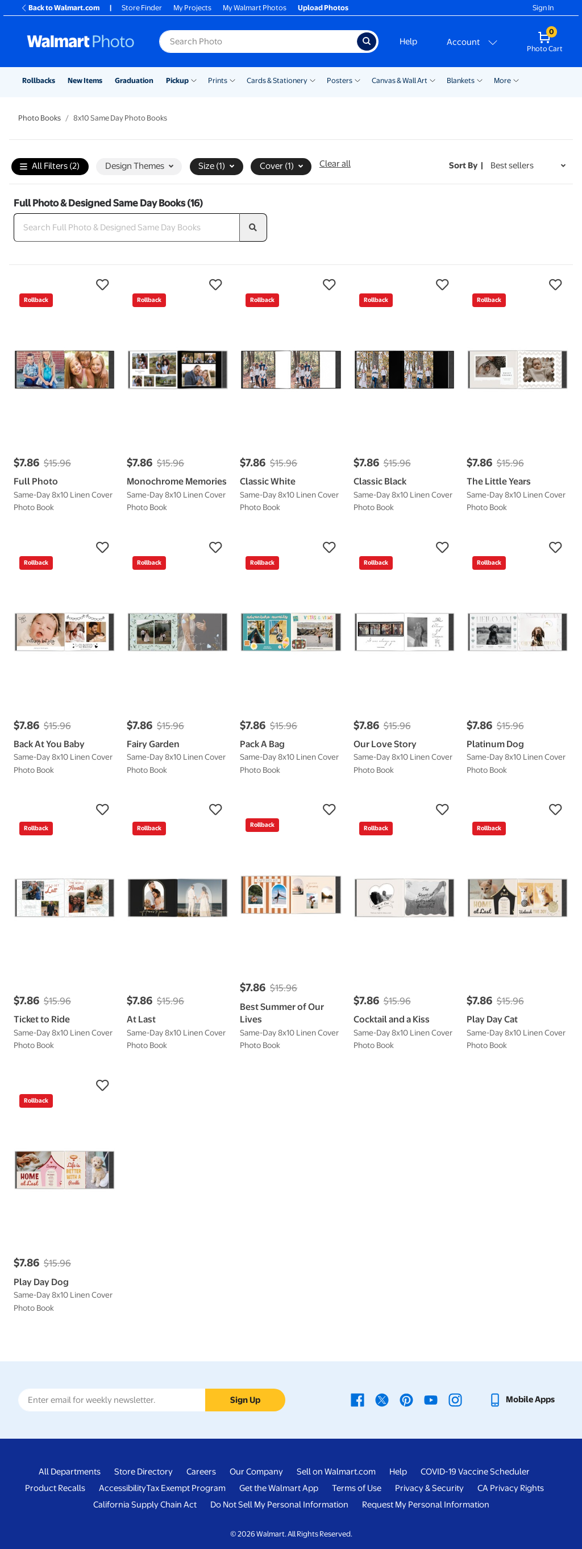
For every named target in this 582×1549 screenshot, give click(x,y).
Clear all (335, 164)
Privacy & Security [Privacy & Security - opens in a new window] (429, 1488)
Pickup (177, 80)
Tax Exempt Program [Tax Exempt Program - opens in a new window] (186, 1488)
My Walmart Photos (254, 7)
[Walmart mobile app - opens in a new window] (521, 1399)
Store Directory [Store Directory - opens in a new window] (143, 1472)
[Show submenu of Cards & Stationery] (312, 79)
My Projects (192, 7)
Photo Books (39, 118)
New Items (85, 80)
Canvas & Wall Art (399, 80)
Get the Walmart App (278, 1488)
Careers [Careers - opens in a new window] (201, 1472)
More (502, 80)
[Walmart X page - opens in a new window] (382, 1399)
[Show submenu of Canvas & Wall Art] (432, 79)
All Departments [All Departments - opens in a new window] (70, 1472)
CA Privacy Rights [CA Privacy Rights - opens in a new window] (510, 1488)
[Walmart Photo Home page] (81, 41)
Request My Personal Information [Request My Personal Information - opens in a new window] (425, 1505)
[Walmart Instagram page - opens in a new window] (455, 1399)
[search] (253, 227)
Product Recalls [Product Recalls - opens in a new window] (55, 1488)
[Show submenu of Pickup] (193, 79)
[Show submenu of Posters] (357, 79)
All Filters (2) (50, 167)
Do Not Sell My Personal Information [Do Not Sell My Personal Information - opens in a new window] (279, 1505)
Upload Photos (323, 7)
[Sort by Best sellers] (528, 166)
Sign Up (245, 1400)
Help (408, 41)
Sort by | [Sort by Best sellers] (466, 165)
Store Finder (142, 7)
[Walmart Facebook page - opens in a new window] (357, 1399)
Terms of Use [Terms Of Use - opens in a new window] (356, 1488)
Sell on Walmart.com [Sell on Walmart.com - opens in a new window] (336, 1472)
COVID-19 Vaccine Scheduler (475, 1472)
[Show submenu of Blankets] (479, 79)
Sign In (543, 7)
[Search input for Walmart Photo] (258, 41)
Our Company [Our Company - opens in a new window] (256, 1472)
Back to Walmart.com (59, 7)
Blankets (461, 80)
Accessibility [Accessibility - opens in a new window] (122, 1488)
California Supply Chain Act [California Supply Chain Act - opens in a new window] (145, 1505)
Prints (217, 80)
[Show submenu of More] (516, 79)
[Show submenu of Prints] (232, 79)
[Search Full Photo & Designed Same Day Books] (127, 227)
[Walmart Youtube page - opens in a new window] (431, 1399)
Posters (339, 80)
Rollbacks (38, 80)
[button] (64, 285)
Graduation (134, 80)
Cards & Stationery (277, 80)
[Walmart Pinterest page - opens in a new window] (406, 1399)
